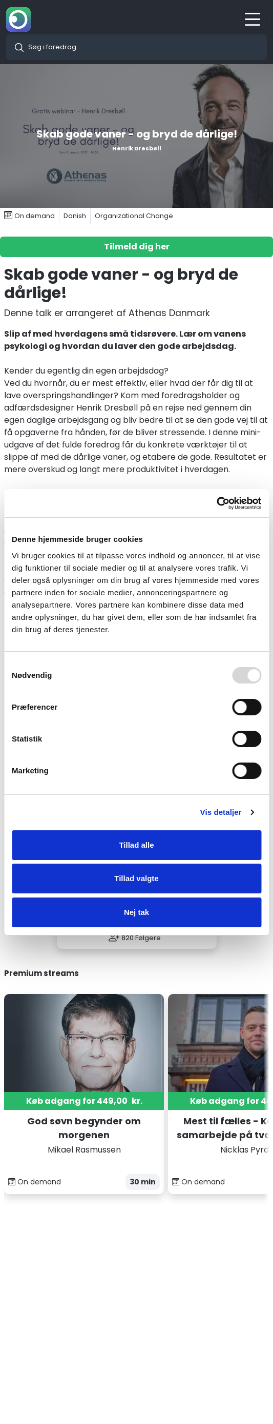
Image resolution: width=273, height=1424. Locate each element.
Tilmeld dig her (137, 246)
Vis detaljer (221, 812)
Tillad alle (136, 845)
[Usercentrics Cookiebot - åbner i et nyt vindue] (216, 503)
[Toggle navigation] (255, 19)
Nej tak (136, 912)
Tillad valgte (136, 878)
